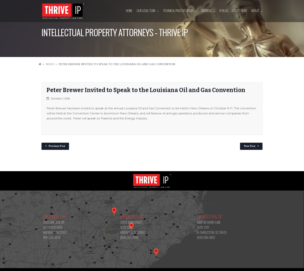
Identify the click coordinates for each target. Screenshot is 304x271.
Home (129, 10)
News (50, 64)
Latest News (239, 10)
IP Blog (223, 10)
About (255, 10)
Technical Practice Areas (178, 10)
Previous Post (57, 146)
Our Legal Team (146, 10)
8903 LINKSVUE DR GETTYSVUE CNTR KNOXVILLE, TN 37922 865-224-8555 (55, 230)
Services (206, 10)
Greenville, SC (131, 216)
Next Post (249, 146)
